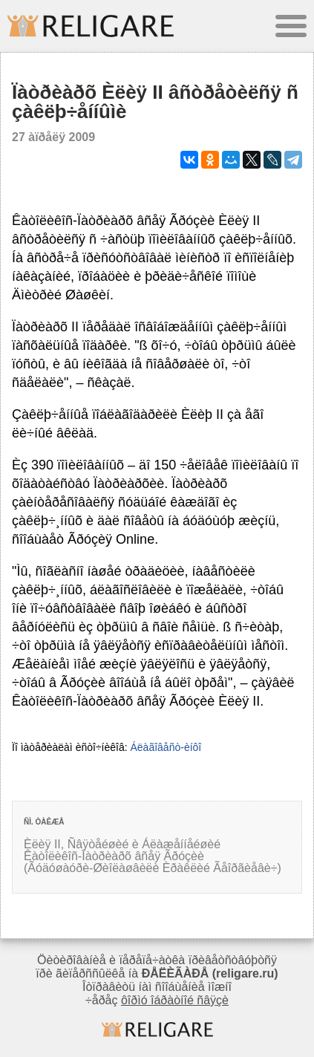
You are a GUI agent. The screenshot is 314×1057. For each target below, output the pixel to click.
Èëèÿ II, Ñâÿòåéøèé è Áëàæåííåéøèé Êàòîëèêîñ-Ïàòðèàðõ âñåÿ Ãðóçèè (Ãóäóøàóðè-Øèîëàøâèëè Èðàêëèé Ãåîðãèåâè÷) (152, 856)
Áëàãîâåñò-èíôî (165, 747)
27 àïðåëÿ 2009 (53, 137)
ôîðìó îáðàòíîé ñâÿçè (175, 1000)
